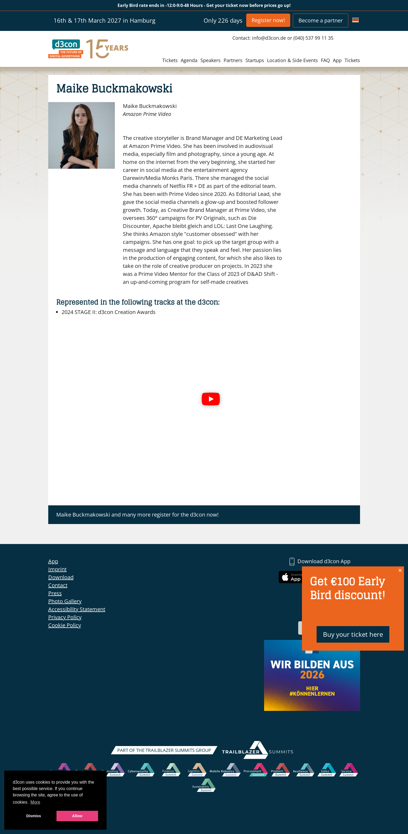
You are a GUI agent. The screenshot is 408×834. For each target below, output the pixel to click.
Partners (233, 60)
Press (55, 593)
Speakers (210, 60)
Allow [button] (77, 816)
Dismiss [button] (33, 816)
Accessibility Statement (76, 609)
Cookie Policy (64, 625)
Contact (57, 585)
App (337, 60)
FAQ (325, 60)
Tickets (170, 60)
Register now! (268, 20)
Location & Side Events (292, 60)
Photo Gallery (65, 601)
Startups (254, 60)
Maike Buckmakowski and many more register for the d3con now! (137, 514)
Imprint (57, 569)
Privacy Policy (65, 617)
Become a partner (320, 20)
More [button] (35, 802)
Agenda (189, 60)
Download (61, 577)
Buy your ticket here (353, 634)
